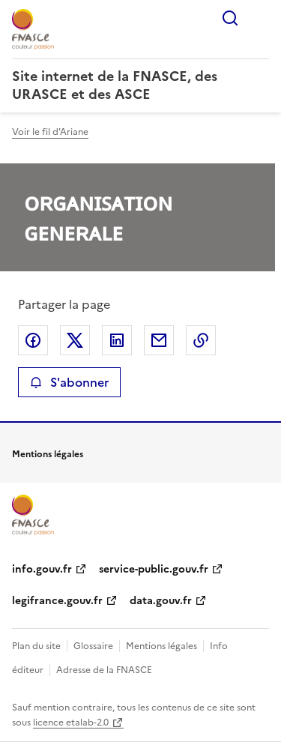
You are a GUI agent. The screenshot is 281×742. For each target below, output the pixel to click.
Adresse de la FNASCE (104, 670)
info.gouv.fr (42, 569)
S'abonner (69, 382)
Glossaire (93, 646)
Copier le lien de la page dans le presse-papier (201, 340)
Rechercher (230, 18)
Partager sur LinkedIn (117, 340)
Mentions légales (161, 646)
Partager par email (159, 340)
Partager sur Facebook (33, 340)
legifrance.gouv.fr (57, 601)
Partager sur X (75, 340)
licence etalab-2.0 (71, 722)
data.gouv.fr (161, 601)
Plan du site (36, 646)
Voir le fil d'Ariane (50, 132)
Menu (260, 18)
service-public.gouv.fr (153, 569)
